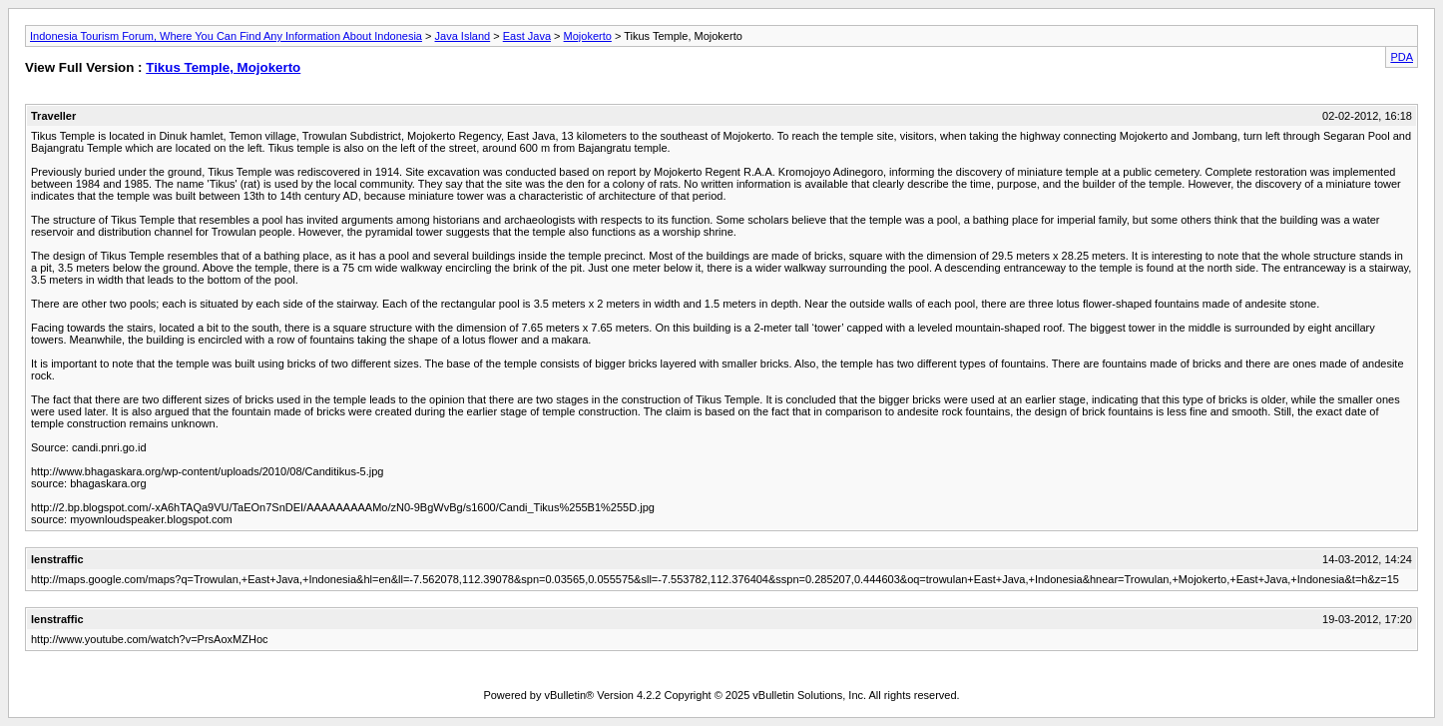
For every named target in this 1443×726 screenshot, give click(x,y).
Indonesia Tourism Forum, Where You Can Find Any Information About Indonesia (226, 36)
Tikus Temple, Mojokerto (223, 67)
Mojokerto (588, 36)
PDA (1401, 57)
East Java (527, 36)
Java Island (463, 36)
